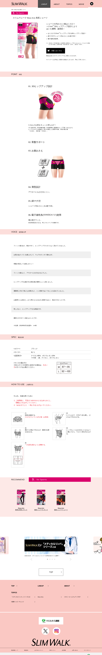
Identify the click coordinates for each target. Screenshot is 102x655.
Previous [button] (31, 562)
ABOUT (67, 589)
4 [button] (54, 562)
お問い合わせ (75, 647)
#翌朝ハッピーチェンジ (17, 605)
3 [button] (52, 562)
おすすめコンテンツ (39, 647)
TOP (12, 9)
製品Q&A (26, 647)
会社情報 (64, 647)
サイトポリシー (87, 647)
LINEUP (41, 589)
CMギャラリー (52, 647)
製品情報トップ (14, 647)
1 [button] (47, 562)
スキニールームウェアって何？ (72, 600)
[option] (51, 548)
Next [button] (70, 562)
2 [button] (49, 562)
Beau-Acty (40, 600)
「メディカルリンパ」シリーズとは (20, 600)
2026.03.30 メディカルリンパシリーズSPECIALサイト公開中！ (43, 558)
